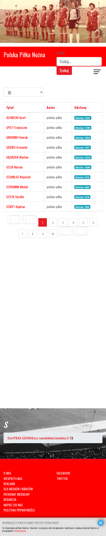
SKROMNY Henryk (17, 137)
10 (53, 234)
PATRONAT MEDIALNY (17, 494)
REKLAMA (9, 483)
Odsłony (80, 107)
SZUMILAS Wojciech (18, 176)
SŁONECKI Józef (16, 117)
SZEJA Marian (14, 166)
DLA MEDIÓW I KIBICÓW (18, 488)
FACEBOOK (63, 473)
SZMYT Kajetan (15, 206)
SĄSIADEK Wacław (17, 157)
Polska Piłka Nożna (24, 54)
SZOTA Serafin (15, 196)
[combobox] (79, 61)
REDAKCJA (10, 499)
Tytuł (10, 107)
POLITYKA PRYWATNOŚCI (19, 509)
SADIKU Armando (16, 147)
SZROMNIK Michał (17, 186)
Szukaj (61, 52)
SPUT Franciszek (16, 127)
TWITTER (62, 478)
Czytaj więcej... (20, 530)
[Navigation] (97, 72)
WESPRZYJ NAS (13, 478)
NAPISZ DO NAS (13, 504)
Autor (51, 107)
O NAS (7, 473)
